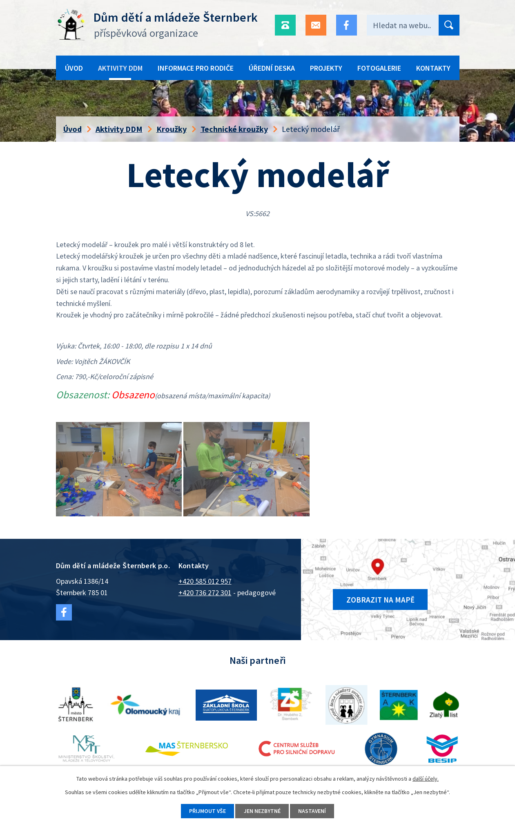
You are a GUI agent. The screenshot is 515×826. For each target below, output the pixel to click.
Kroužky (171, 129)
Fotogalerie (379, 68)
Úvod (74, 68)
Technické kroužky (234, 129)
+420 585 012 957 (205, 581)
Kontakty (433, 68)
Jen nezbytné (262, 811)
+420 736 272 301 (205, 592)
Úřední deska (272, 68)
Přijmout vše (206, 811)
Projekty (326, 68)
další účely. (425, 778)
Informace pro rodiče (196, 68)
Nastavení (313, 811)
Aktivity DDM (120, 68)
